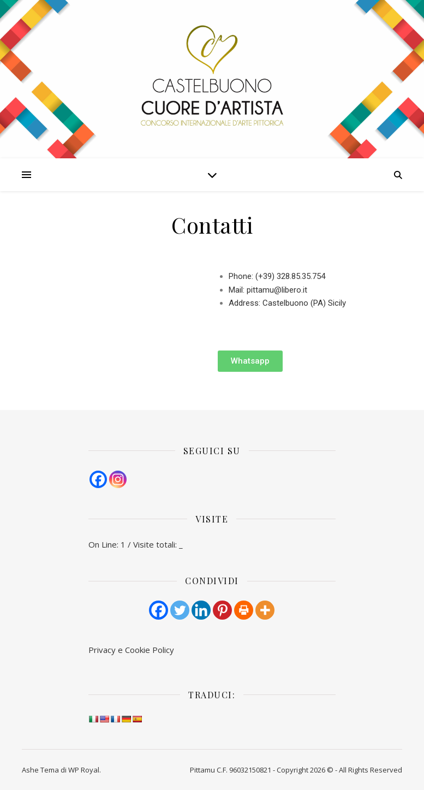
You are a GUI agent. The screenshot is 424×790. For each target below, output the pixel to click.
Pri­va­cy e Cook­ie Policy (131, 649)
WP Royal (83, 770)
